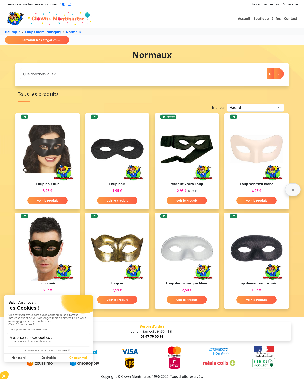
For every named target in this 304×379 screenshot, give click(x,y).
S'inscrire (290, 4)
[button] (293, 189)
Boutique (261, 18)
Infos (276, 18)
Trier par (218, 107)
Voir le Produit (47, 200)
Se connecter (262, 4)
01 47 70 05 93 (152, 336)
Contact (290, 18)
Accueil (244, 18)
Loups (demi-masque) (43, 31)
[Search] (143, 73)
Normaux (74, 31)
